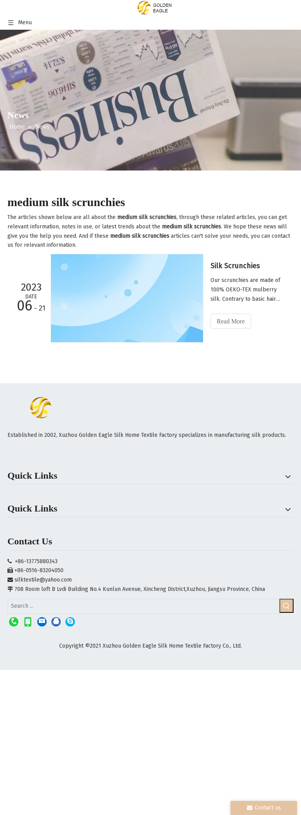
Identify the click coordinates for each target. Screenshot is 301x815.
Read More (231, 321)
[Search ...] (143, 606)
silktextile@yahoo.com (43, 579)
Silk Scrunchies (235, 266)
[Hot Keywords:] (286, 606)
